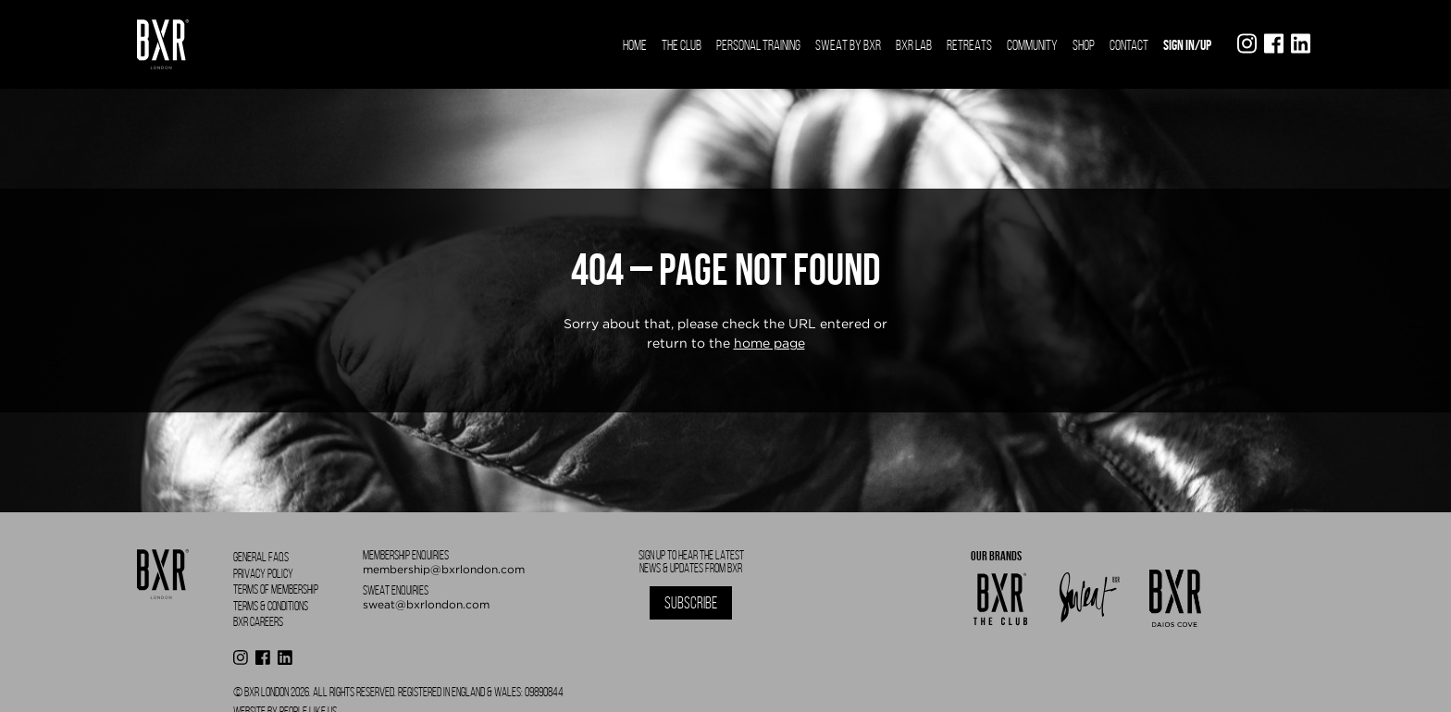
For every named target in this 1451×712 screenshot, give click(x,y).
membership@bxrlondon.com (444, 569)
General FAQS (261, 557)
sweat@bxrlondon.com (426, 604)
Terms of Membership (275, 589)
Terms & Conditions (270, 606)
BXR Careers (258, 622)
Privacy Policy (263, 574)
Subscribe (690, 603)
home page (769, 343)
